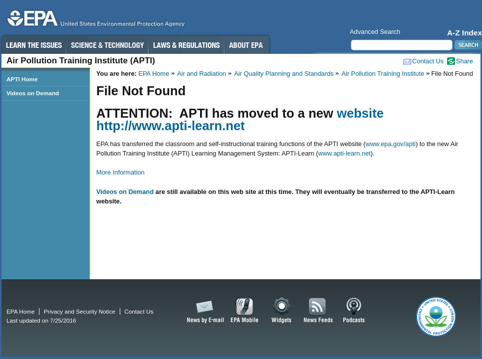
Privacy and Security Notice (79, 311)
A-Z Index (464, 32)
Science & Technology (107, 44)
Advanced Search (375, 31)
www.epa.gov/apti (391, 144)
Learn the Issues (33, 44)
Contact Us (428, 61)
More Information (120, 172)
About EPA (247, 44)
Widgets (282, 310)
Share (464, 61)
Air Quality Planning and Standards (283, 73)
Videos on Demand (125, 191)
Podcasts (353, 310)
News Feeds (318, 310)
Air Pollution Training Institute (382, 73)
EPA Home (153, 73)
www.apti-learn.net (344, 153)
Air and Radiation (201, 73)
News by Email (203, 310)
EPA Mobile (244, 310)
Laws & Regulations (186, 44)
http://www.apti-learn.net (170, 126)
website (360, 113)
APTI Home (22, 79)
